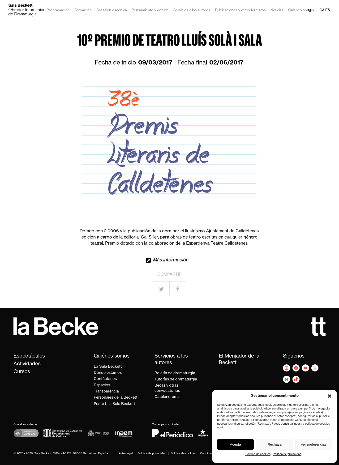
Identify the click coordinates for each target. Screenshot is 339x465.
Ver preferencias (313, 444)
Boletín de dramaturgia (174, 373)
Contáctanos (105, 379)
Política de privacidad (287, 454)
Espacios (102, 385)
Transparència (106, 391)
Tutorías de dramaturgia (175, 379)
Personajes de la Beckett (115, 398)
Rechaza (274, 444)
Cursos (21, 371)
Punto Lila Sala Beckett (114, 404)
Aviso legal (126, 453)
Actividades (27, 364)
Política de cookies (257, 454)
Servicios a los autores (191, 10)
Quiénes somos (301, 10)
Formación (83, 10)
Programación (58, 10)
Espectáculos (29, 356)
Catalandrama (167, 397)
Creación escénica (111, 10)
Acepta (235, 444)
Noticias (276, 10)
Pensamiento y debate (150, 10)
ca (321, 10)
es (327, 10)
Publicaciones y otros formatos (240, 10)
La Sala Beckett (108, 367)
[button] (329, 396)
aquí (220, 427)
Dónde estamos (108, 373)
